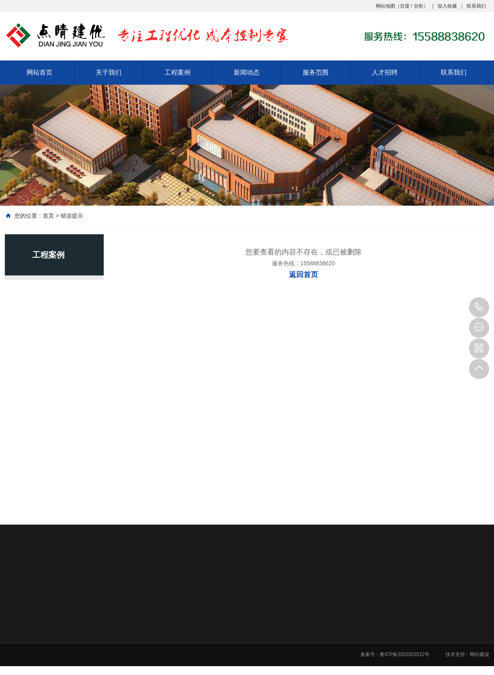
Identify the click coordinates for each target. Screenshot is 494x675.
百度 (405, 6)
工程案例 (177, 72)
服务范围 (316, 72)
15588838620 (479, 307)
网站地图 (385, 6)
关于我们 (108, 72)
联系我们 (476, 6)
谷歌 (418, 6)
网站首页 (39, 72)
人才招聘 (385, 72)
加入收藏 (447, 6)
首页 (48, 215)
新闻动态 (247, 72)
